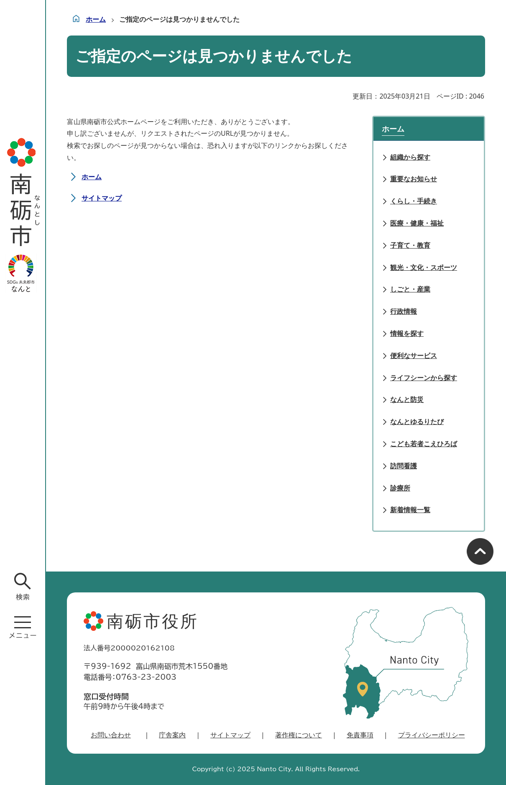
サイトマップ (102, 198)
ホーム (96, 19)
